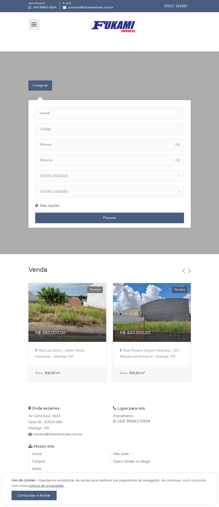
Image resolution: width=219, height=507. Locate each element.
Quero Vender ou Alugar (131, 460)
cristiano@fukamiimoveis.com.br (57, 433)
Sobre (36, 467)
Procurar (109, 216)
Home (37, 452)
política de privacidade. (46, 486)
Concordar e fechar (34, 495)
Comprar (40, 85)
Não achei (121, 452)
